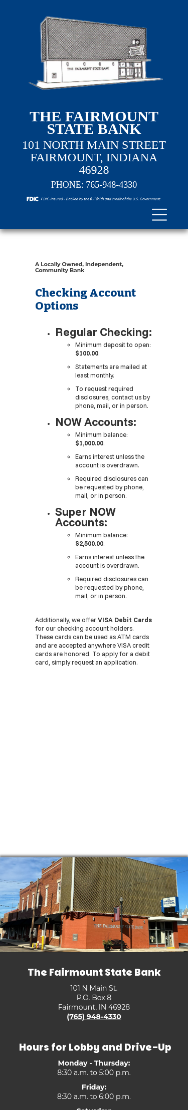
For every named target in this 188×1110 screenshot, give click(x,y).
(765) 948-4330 (94, 1016)
